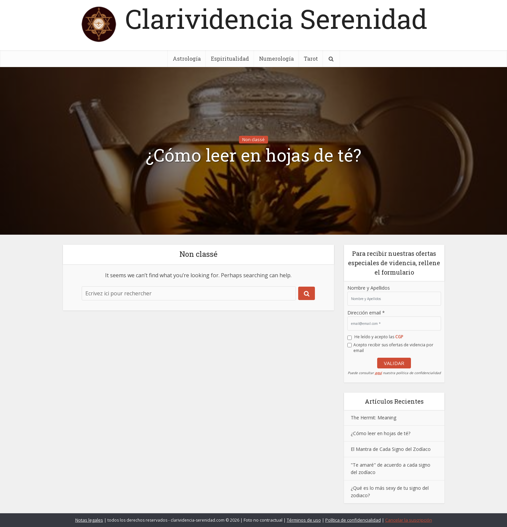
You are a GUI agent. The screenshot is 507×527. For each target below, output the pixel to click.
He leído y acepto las (378, 337)
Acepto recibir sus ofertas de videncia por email (393, 347)
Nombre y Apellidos (368, 288)
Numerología (276, 58)
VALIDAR (394, 363)
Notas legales (89, 520)
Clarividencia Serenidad (276, 18)
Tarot (311, 58)
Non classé (253, 139)
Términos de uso (304, 520)
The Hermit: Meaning (373, 417)
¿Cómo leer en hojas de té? (253, 155)
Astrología (187, 58)
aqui (378, 372)
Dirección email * (366, 312)
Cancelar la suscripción (408, 520)
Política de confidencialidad (353, 520)
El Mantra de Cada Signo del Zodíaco (391, 449)
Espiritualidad (230, 58)
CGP (399, 337)
